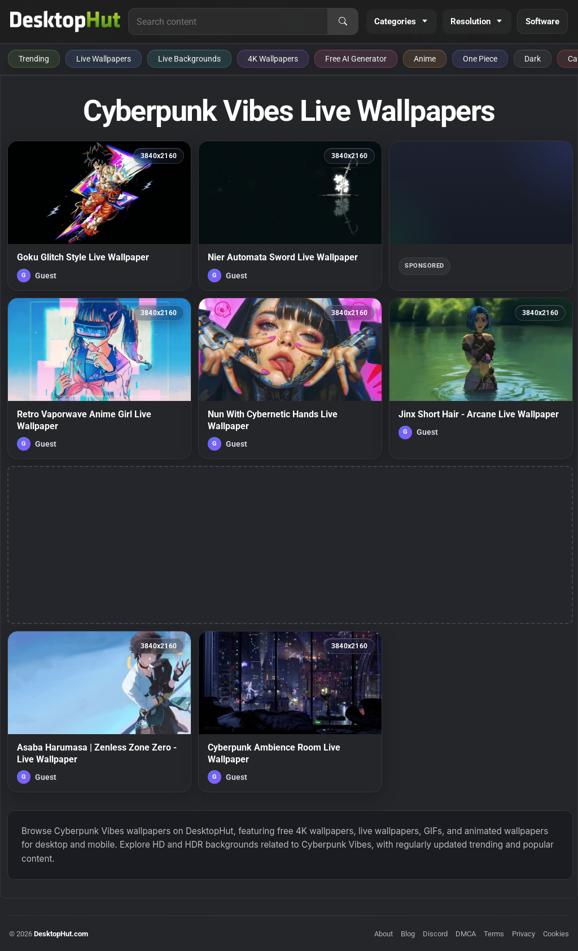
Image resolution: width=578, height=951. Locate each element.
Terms (494, 934)
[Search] (342, 21)
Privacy (523, 934)
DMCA (466, 934)
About (383, 934)
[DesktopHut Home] (65, 21)
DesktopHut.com (61, 934)
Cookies (556, 934)
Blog (408, 934)
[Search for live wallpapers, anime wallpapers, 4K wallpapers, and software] (228, 21)
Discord (435, 934)
